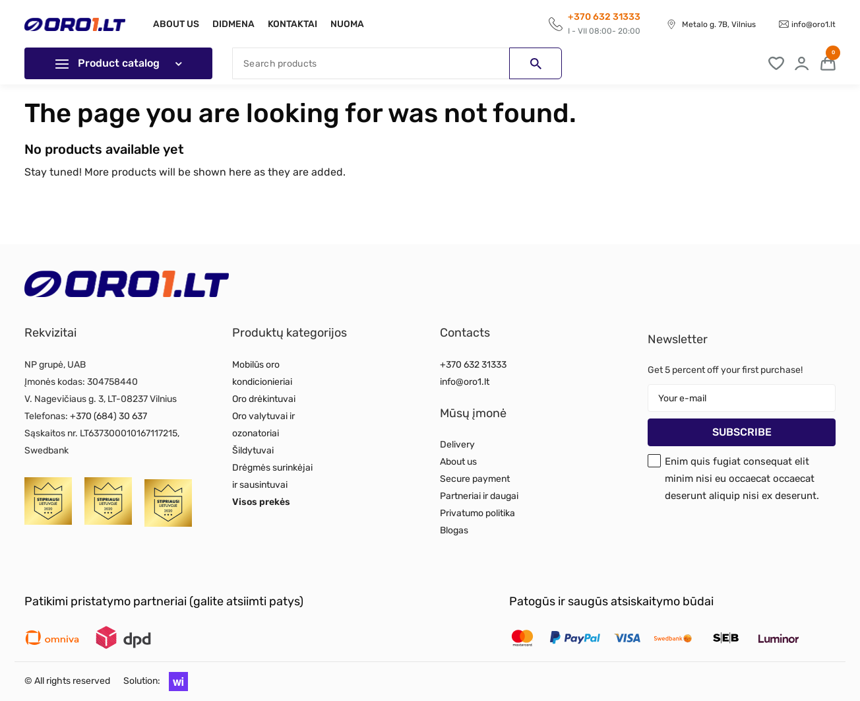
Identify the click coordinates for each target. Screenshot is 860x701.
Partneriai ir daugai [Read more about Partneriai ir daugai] (479, 496)
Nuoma (355, 24)
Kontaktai (297, 24)
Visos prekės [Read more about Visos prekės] (261, 502)
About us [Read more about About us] (458, 461)
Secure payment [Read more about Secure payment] (475, 478)
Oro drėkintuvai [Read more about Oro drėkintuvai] (263, 399)
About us (176, 24)
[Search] (397, 63)
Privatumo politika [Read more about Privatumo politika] (477, 513)
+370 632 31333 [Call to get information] (604, 16)
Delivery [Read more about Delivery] (457, 444)
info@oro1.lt (813, 24)
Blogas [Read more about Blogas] (454, 530)
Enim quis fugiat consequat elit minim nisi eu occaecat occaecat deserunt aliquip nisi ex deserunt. (742, 478)
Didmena (236, 24)
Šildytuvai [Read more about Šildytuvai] (253, 450)
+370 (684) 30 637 (108, 416)
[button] (175, 680)
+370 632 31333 (473, 364)
